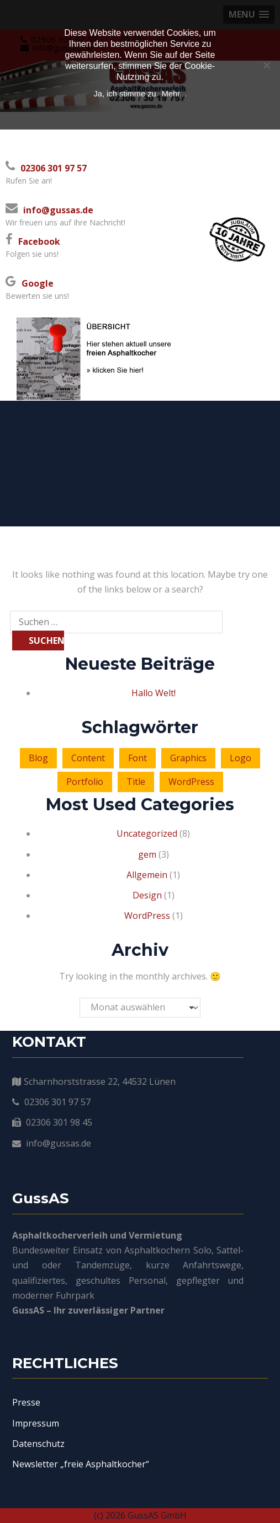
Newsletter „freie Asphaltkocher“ (80, 1464)
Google (38, 283)
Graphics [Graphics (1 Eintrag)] (188, 758)
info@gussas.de (58, 210)
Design (147, 895)
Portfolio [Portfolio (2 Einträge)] (84, 782)
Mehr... (174, 93)
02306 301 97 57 (53, 168)
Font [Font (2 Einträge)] (137, 758)
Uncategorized (147, 833)
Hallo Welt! (153, 693)
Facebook (39, 241)
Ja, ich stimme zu (124, 93)
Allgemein (146, 875)
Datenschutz (38, 1444)
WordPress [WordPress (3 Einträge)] (191, 782)
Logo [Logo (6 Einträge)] (240, 758)
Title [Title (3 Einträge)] (135, 782)
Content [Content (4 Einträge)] (88, 758)
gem (147, 854)
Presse (26, 1402)
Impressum (35, 1423)
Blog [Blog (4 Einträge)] (38, 758)
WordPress (147, 916)
